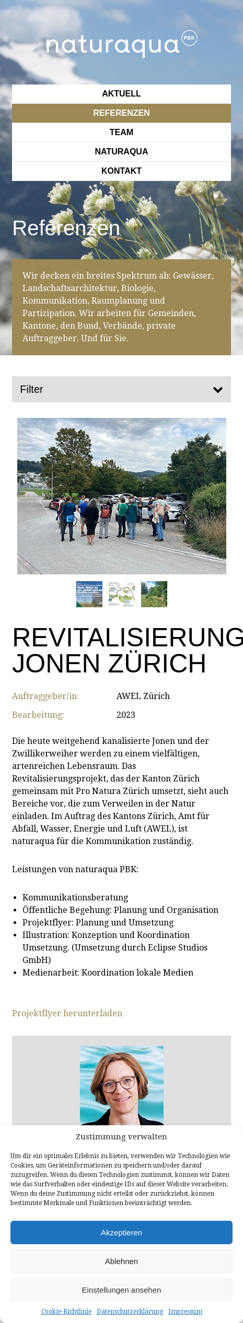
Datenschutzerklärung (130, 1311)
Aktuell (121, 93)
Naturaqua (121, 151)
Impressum (185, 1311)
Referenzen (121, 113)
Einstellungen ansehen (121, 1289)
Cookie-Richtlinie (66, 1311)
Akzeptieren (121, 1232)
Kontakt (121, 170)
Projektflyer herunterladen (67, 1013)
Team (121, 132)
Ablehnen (121, 1261)
